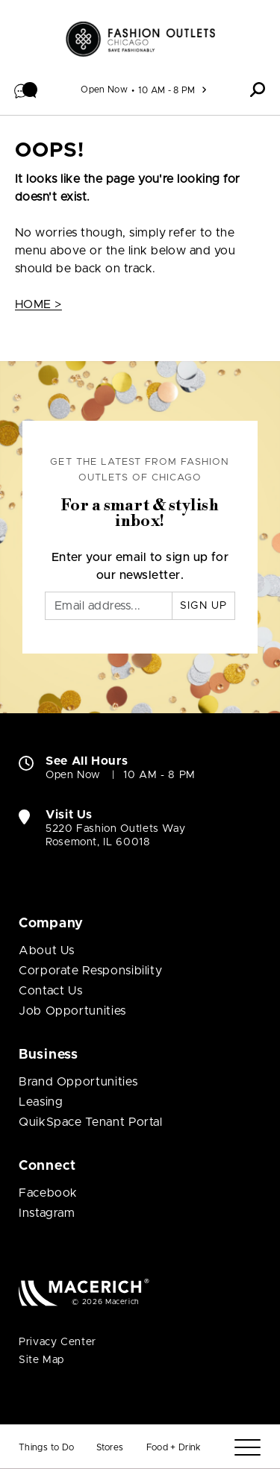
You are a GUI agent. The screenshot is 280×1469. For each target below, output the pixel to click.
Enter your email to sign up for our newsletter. (140, 566)
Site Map (41, 1360)
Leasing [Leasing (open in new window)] (41, 1102)
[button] (26, 89)
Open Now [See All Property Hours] (104, 89)
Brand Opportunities (78, 1082)
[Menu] (247, 1447)
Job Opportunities (72, 1011)
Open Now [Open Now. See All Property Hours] (73, 775)
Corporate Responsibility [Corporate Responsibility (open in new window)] (90, 971)
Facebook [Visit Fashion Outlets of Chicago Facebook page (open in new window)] (48, 1193)
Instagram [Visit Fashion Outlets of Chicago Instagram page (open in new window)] (47, 1213)
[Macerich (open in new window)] (84, 1291)
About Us (47, 950)
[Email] (108, 606)
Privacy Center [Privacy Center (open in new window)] (57, 1342)
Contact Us (50, 991)
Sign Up (203, 606)
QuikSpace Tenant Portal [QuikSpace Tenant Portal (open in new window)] (91, 1122)
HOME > (38, 304)
